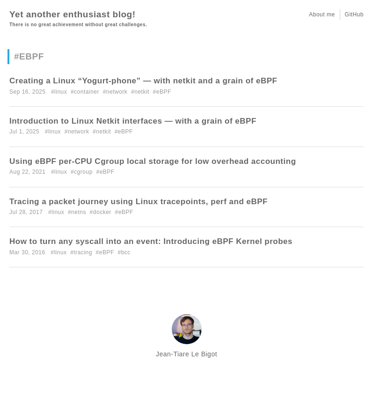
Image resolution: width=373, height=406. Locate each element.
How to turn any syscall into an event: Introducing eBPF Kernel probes (151, 241)
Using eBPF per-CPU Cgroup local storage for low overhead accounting (152, 161)
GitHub (354, 14)
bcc (126, 252)
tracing (82, 252)
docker (102, 212)
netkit (141, 92)
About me (322, 14)
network (117, 92)
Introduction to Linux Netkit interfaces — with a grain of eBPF (132, 121)
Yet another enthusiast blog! (72, 14)
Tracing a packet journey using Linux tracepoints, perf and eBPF (138, 201)
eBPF (163, 92)
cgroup (83, 172)
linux (60, 92)
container (86, 92)
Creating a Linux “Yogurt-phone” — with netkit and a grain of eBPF (143, 80)
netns (78, 212)
